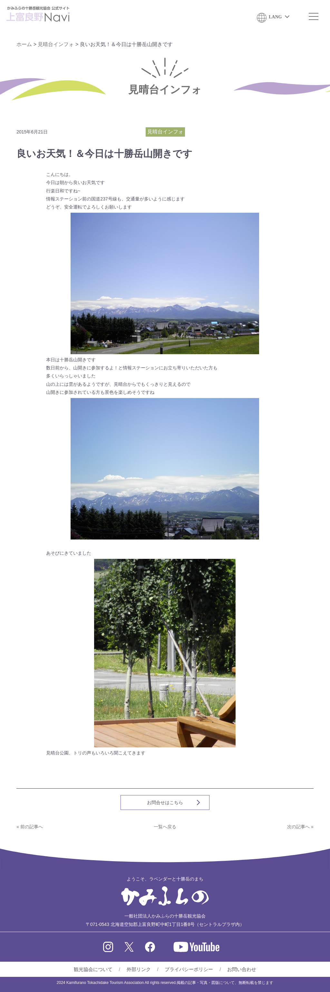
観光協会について (93, 969)
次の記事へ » (300, 826)
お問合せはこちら (165, 802)
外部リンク (139, 969)
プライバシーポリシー (189, 969)
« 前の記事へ (29, 826)
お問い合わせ (241, 969)
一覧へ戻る (165, 826)
